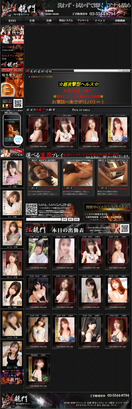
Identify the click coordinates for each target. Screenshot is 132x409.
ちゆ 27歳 (117, 143)
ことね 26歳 (91, 143)
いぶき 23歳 (117, 344)
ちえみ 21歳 (64, 265)
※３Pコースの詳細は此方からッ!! (112, 200)
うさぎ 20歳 (38, 265)
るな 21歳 (91, 344)
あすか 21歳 (38, 304)
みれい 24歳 (38, 344)
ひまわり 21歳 (65, 143)
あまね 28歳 (91, 304)
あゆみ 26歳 (117, 304)
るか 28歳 (38, 143)
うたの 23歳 (38, 383)
